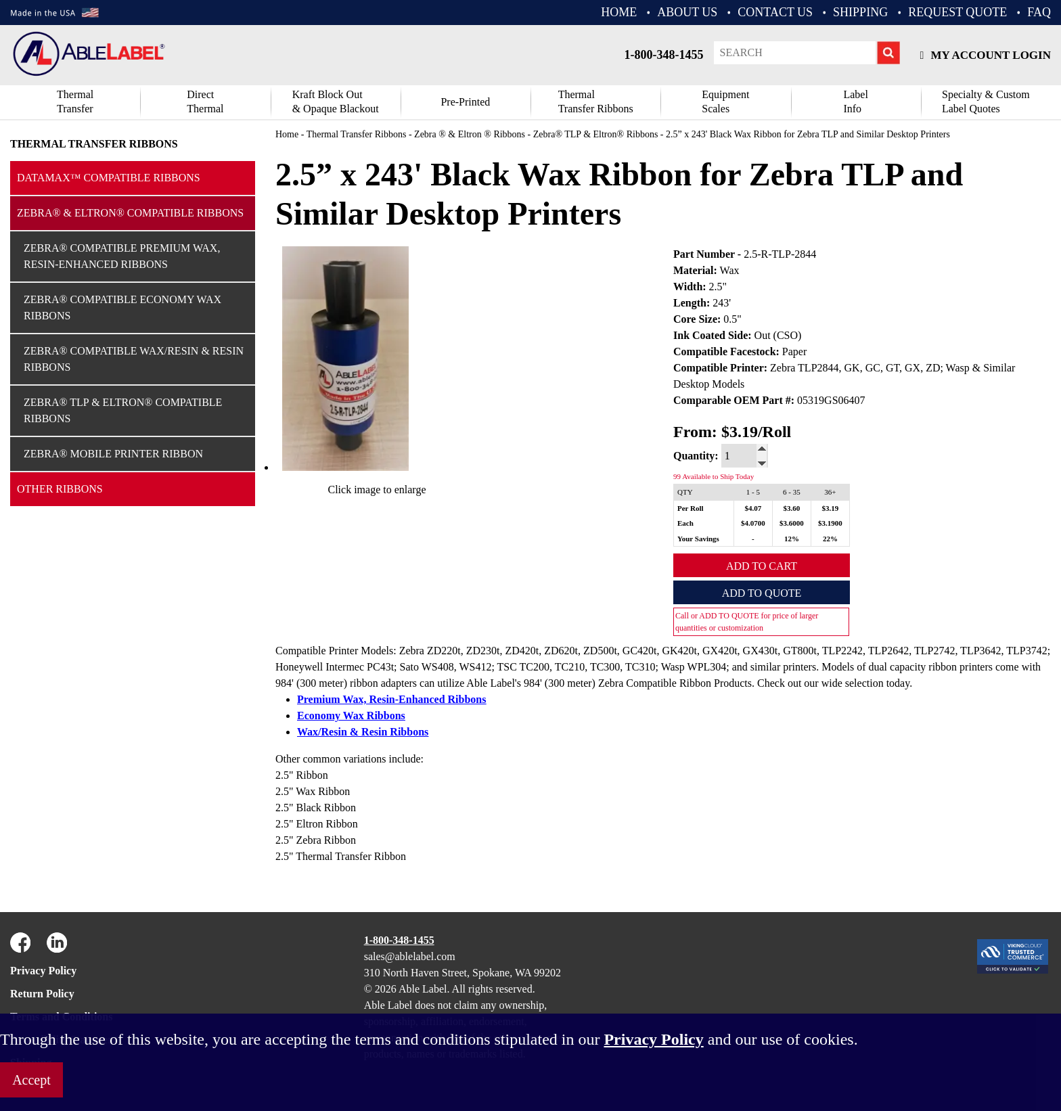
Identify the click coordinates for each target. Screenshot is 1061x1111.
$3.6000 (792, 523)
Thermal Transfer (75, 101)
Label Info (855, 101)
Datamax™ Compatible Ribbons (108, 177)
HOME (619, 12)
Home (286, 134)
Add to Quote (762, 593)
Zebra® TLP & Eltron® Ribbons (595, 134)
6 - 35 (791, 492)
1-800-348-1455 (664, 55)
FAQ (1039, 12)
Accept (31, 1079)
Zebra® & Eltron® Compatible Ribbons (130, 213)
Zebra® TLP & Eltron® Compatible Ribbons (123, 410)
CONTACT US (775, 12)
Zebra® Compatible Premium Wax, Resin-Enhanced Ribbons (122, 256)
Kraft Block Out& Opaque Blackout (335, 101)
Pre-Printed (465, 102)
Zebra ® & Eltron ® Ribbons (469, 134)
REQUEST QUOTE (957, 12)
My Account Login (985, 55)
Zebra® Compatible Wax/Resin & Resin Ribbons (134, 359)
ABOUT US (687, 12)
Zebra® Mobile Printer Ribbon (113, 453)
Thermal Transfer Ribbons (94, 144)
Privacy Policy (43, 970)
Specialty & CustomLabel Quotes (986, 101)
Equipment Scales (725, 101)
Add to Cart (761, 566)
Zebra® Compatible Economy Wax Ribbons (122, 307)
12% (791, 539)
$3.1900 (830, 523)
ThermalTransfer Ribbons (595, 101)
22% (830, 539)
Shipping (860, 12)
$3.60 (792, 508)
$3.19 (830, 508)
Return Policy (42, 993)
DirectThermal (205, 101)
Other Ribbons (60, 489)
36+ (830, 492)
